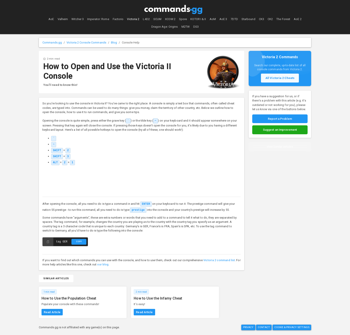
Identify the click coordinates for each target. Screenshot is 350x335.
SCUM (157, 19)
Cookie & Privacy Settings (292, 327)
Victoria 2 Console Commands (86, 42)
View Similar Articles (280, 146)
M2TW (185, 26)
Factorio (118, 19)
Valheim (63, 19)
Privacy (248, 327)
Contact (264, 327)
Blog (114, 42)
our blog (102, 264)
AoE (51, 19)
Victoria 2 (133, 19)
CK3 (261, 19)
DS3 (196, 26)
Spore (183, 19)
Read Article (52, 312)
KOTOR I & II (198, 19)
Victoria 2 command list (219, 260)
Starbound (248, 19)
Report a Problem (280, 118)
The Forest (283, 19)
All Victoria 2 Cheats (279, 78)
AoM (213, 19)
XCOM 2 (170, 19)
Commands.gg (52, 42)
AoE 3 (223, 19)
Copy (79, 241)
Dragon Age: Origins (164, 26)
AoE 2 (298, 19)
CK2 (270, 19)
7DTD (234, 19)
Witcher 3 (77, 19)
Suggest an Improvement (280, 129)
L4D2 (146, 19)
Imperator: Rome (98, 19)
